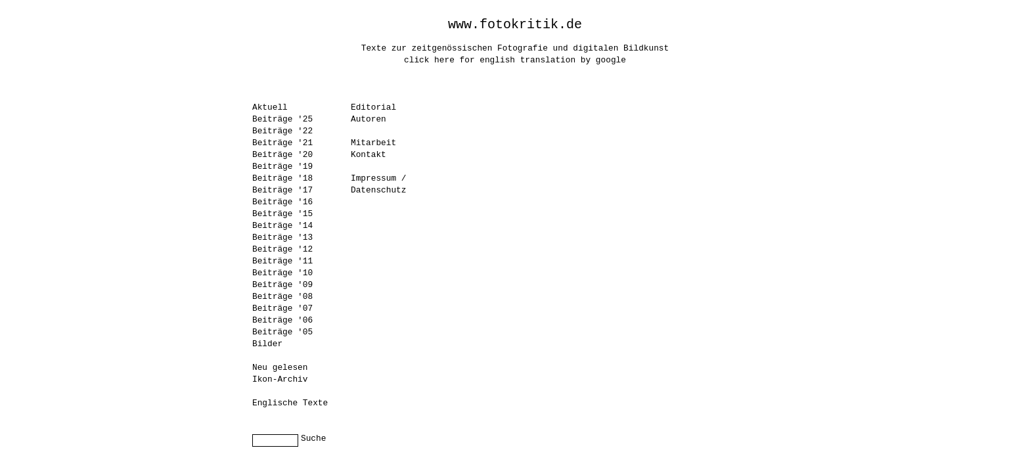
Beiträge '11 (282, 261)
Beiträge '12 (282, 249)
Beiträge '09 (282, 285)
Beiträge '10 (282, 273)
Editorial (373, 107)
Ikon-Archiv (279, 379)
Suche (313, 438)
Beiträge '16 (282, 202)
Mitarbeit (373, 143)
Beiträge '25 (282, 119)
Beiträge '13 (282, 237)
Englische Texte (290, 403)
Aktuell (270, 107)
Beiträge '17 (282, 190)
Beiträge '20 (282, 155)
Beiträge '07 (282, 308)
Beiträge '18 (282, 178)
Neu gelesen (279, 367)
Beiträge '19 (282, 166)
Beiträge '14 (282, 226)
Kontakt (368, 155)
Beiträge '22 (282, 131)
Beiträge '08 (282, 297)
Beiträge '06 (282, 320)
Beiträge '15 (282, 214)
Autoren (368, 119)
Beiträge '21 (282, 143)
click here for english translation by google (515, 60)
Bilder (267, 344)
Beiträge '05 (282, 332)
